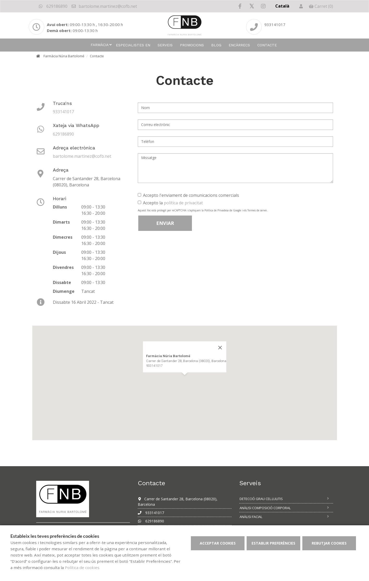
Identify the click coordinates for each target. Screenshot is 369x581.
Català (282, 6)
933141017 (63, 112)
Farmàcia (100, 45)
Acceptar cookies (218, 543)
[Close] (220, 348)
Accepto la (170, 203)
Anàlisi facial (251, 516)
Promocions (192, 45)
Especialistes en (133, 45)
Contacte (267, 45)
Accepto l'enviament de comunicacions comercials (188, 195)
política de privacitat (183, 203)
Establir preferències (273, 543)
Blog (216, 45)
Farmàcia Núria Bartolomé (63, 56)
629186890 (53, 6)
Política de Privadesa (216, 210)
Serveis (165, 45)
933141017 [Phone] (274, 24)
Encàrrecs (239, 45)
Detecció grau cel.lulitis (261, 498)
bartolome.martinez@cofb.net (104, 6)
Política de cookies (82, 567)
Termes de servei (257, 210)
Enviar (165, 223)
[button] (184, 380)
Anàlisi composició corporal (265, 508)
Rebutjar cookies (329, 543)
